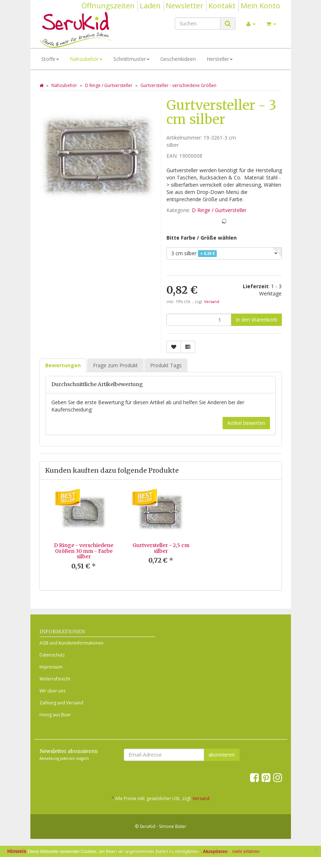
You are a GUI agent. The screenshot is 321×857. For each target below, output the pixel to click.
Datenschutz (52, 655)
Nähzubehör (86, 58)
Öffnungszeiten (108, 6)
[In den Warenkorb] (256, 320)
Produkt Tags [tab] (166, 365)
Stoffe (50, 58)
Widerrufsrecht (54, 679)
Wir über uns (52, 691)
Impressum (51, 667)
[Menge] (198, 320)
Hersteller (220, 58)
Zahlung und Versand (61, 703)
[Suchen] (197, 23)
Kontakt (222, 6)
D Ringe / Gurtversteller (219, 210)
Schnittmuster (131, 58)
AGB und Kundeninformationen (71, 643)
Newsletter (184, 6)
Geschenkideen (178, 58)
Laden (150, 6)
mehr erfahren (245, 851)
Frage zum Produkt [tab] (115, 365)
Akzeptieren (215, 851)
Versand (211, 301)
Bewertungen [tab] (63, 365)
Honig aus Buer (55, 715)
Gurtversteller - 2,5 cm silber (160, 548)
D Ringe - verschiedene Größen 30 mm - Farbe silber (83, 551)
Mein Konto (260, 6)
